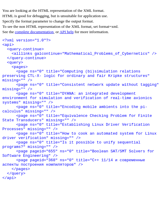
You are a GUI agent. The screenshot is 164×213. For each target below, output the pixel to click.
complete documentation (34, 32)
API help (67, 32)
